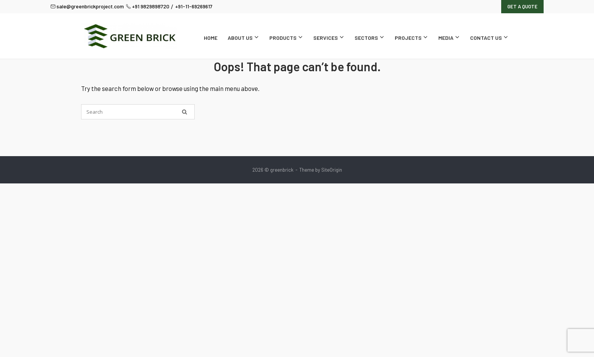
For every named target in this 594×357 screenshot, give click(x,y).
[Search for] (138, 111)
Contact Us (489, 37)
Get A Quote (522, 6)
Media (449, 37)
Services (328, 37)
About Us (243, 37)
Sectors (370, 37)
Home (210, 37)
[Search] (184, 111)
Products (286, 37)
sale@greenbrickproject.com (87, 6)
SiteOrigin (331, 170)
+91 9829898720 (147, 6)
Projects (411, 37)
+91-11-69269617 (194, 6)
